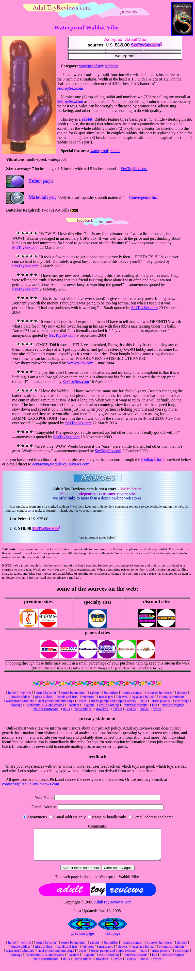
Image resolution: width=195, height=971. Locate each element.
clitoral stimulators (171, 697)
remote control (132, 692)
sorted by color (46, 692)
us (29, 510)
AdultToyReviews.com (113, 908)
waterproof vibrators (20, 701)
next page (112, 939)
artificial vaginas (173, 705)
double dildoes (20, 697)
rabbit (87, 119)
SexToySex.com (145, 45)
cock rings (182, 701)
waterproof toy (91, 66)
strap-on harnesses (159, 692)
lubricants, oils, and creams (45, 705)
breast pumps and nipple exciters (113, 701)
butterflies (111, 692)
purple (48, 181)
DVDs (117, 709)
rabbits (94, 692)
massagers (106, 697)
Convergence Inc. (143, 197)
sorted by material (73, 692)
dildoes (182, 692)
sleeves (123, 697)
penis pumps (82, 709)
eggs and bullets (143, 697)
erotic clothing (109, 705)
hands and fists (67, 697)
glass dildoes (44, 697)
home (12, 692)
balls (143, 701)
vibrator (111, 66)
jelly (52, 197)
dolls (66, 709)
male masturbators (46, 709)
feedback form (153, 459)
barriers (74, 705)
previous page (82, 939)
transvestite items (135, 705)
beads (82, 701)
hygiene (89, 705)
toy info (26, 692)
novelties (102, 709)
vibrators (88, 697)
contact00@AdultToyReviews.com (60, 464)
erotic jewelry (161, 701)
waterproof (99, 151)
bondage (16, 705)
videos (131, 709)
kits (154, 705)
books (144, 709)
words (157, 709)
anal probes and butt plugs (56, 701)
